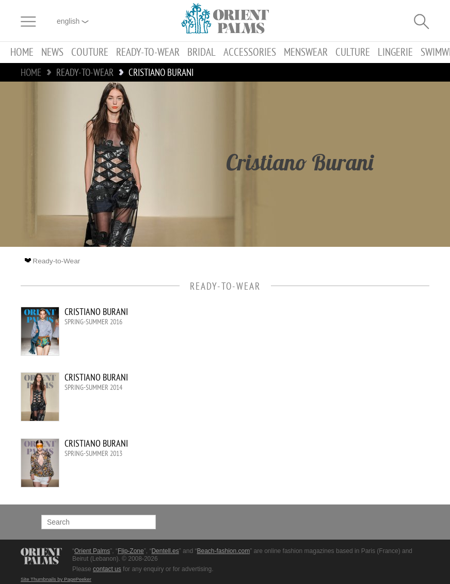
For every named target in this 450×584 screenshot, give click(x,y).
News (52, 52)
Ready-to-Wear (148, 52)
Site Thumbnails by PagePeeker (56, 579)
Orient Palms (92, 551)
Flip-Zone (131, 551)
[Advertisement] (341, 376)
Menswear (306, 52)
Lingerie (395, 52)
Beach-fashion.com (223, 551)
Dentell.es (165, 551)
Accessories (249, 52)
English (73, 21)
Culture (352, 52)
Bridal (201, 52)
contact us (107, 569)
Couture (89, 52)
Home (22, 52)
